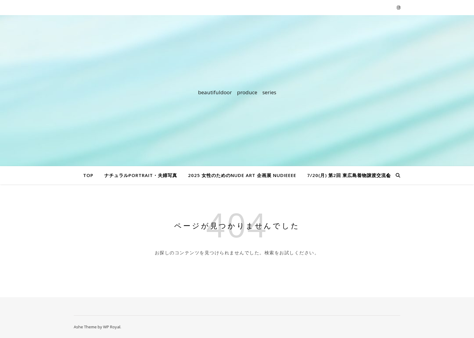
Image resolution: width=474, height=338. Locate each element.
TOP (88, 175)
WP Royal (111, 327)
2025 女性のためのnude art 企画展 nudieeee (242, 175)
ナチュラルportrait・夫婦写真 (140, 175)
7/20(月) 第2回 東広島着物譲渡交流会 (349, 175)
